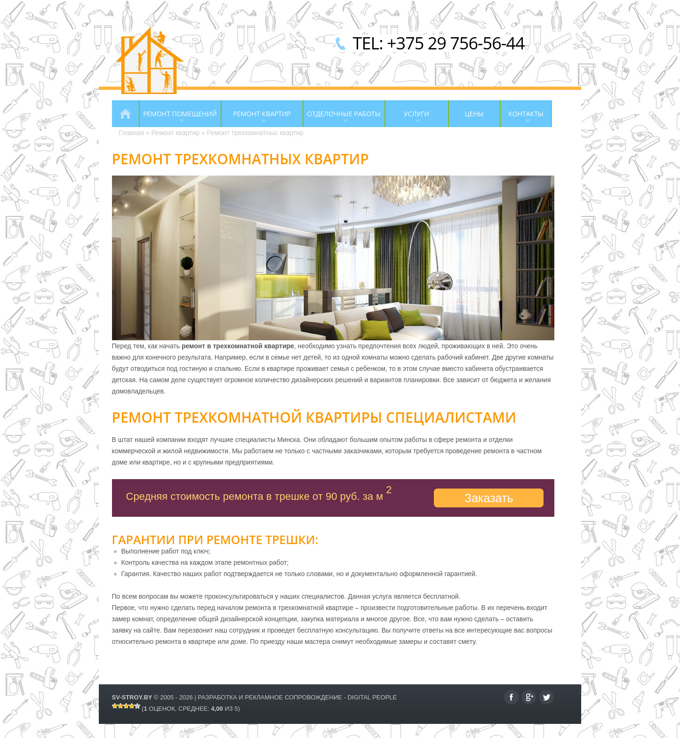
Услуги (407, 118)
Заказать (488, 498)
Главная (125, 113)
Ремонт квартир (256, 118)
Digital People (372, 697)
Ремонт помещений (178, 118)
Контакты (522, 118)
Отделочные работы (342, 118)
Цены (473, 113)
